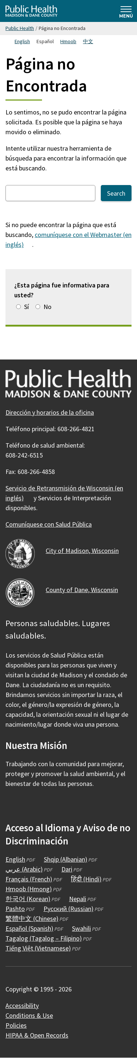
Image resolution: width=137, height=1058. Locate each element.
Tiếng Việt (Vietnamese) (38, 948)
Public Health (19, 28)
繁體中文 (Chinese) (31, 918)
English (22, 41)
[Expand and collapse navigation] (126, 11)
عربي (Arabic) (24, 869)
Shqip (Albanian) (65, 859)
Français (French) (28, 879)
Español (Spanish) (29, 928)
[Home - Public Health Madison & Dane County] (31, 11)
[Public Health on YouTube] (51, 805)
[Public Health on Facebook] (12, 805)
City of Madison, (86, 550)
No (47, 306)
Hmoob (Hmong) (28, 889)
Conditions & (33, 1015)
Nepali (77, 899)
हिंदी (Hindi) (86, 879)
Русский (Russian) (68, 908)
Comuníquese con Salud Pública (48, 524)
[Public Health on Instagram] (31, 805)
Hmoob (68, 41)
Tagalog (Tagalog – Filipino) (43, 938)
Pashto (15, 908)
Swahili (81, 928)
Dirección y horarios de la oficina (49, 412)
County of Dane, (86, 590)
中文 (88, 41)
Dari (66, 869)
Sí (26, 306)
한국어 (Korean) (27, 899)
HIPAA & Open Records (36, 1035)
